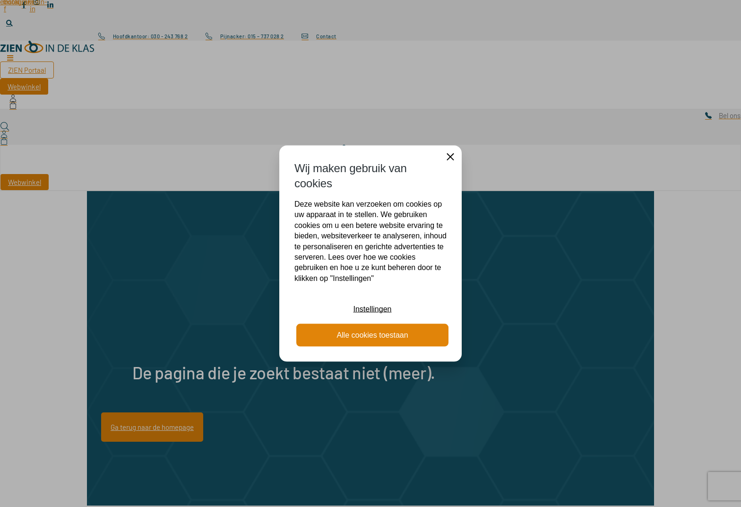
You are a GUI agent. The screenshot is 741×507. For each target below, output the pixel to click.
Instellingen (372, 309)
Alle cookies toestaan (372, 335)
